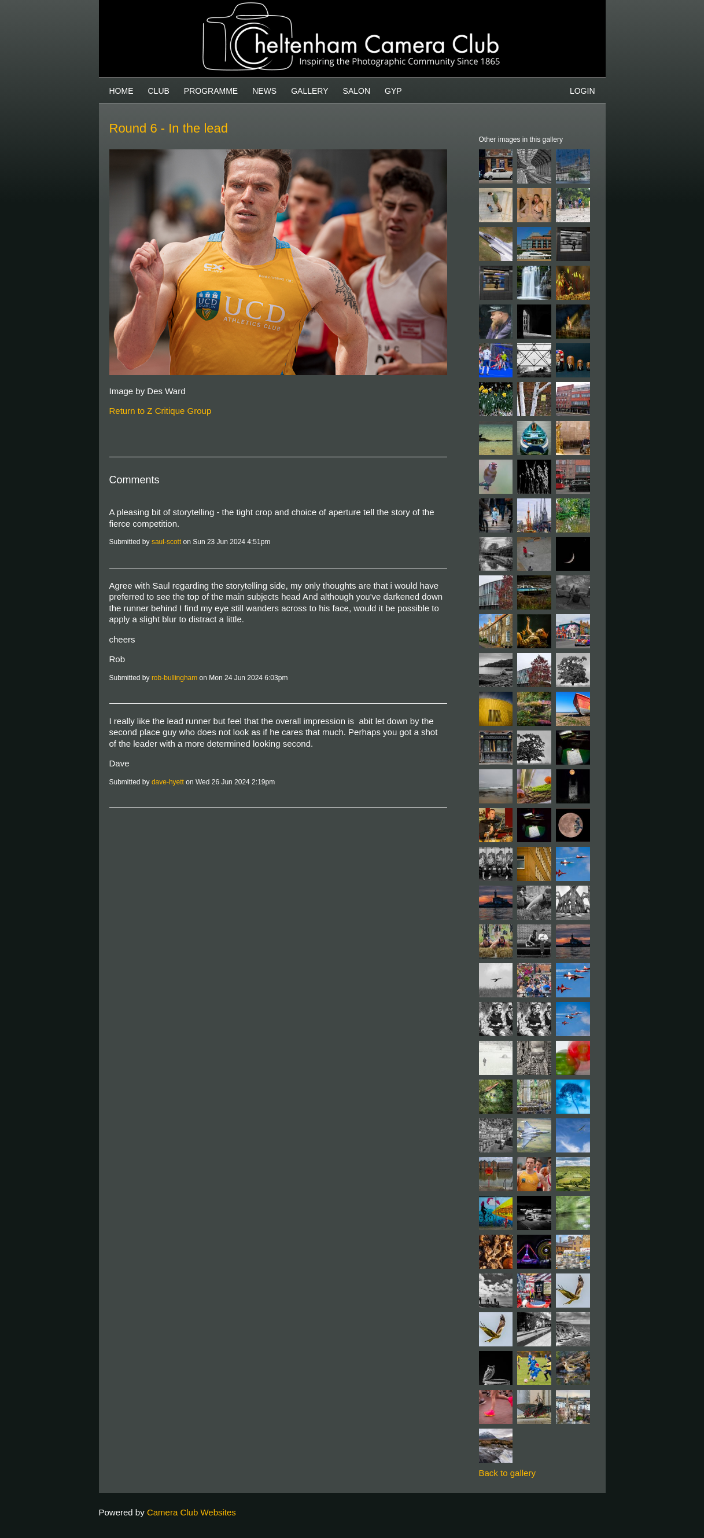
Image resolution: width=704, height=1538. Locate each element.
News (264, 91)
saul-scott (166, 542)
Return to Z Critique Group (160, 411)
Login (582, 91)
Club (158, 91)
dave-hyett (168, 782)
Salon (356, 91)
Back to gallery (507, 1473)
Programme (211, 91)
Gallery (309, 91)
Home (121, 91)
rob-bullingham (174, 678)
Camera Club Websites (191, 1512)
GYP (393, 91)
